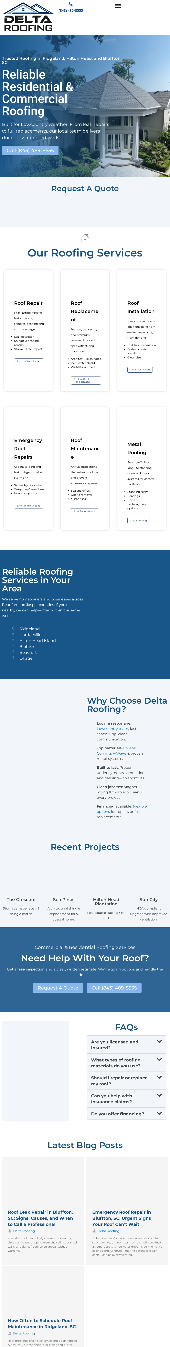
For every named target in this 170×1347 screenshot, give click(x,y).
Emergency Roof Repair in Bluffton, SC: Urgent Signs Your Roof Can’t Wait (121, 1219)
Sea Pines (63, 900)
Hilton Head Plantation (106, 903)
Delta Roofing (24, 1232)
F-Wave (119, 754)
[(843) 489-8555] (71, 4)
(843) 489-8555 (71, 10)
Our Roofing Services (85, 253)
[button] (126, 1046)
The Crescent (21, 900)
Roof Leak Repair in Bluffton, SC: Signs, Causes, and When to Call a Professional (40, 1219)
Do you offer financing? (117, 1115)
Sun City (149, 900)
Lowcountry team (112, 730)
